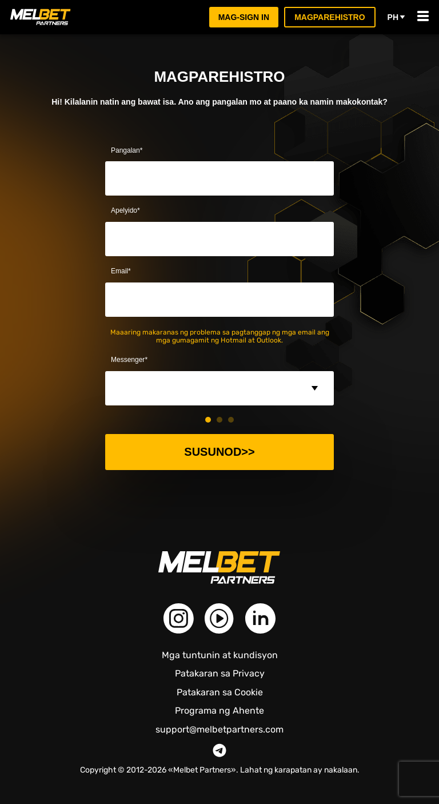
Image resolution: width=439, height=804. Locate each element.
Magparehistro (330, 17)
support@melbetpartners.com (219, 729)
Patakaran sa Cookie (220, 692)
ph (396, 17)
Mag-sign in (244, 17)
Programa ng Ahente (219, 710)
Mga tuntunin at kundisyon (220, 655)
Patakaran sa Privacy (220, 673)
